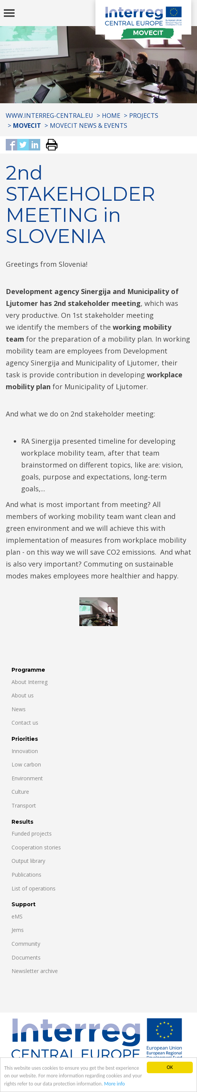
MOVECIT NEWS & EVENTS (88, 125)
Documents (26, 957)
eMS (17, 916)
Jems (17, 929)
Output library (28, 860)
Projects (143, 115)
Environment (27, 778)
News (18, 709)
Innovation (24, 751)
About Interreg (29, 682)
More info (114, 1084)
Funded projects (31, 833)
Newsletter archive (34, 971)
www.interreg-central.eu (49, 115)
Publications (26, 874)
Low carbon (26, 764)
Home (111, 115)
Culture (20, 791)
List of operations (33, 888)
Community (25, 943)
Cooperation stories (36, 847)
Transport (23, 805)
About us (22, 695)
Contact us (24, 722)
